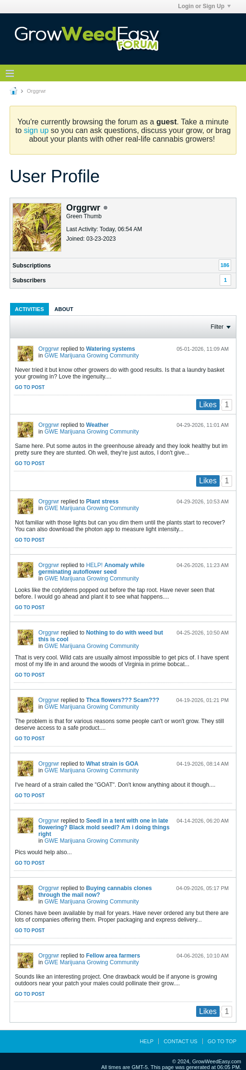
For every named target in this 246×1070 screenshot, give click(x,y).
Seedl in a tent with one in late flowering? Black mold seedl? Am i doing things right (104, 827)
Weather (97, 425)
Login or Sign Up (204, 6)
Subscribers (29, 280)
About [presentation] (64, 309)
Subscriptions (31, 265)
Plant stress (102, 501)
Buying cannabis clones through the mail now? (95, 891)
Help (146, 1041)
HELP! (94, 565)
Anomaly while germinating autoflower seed (91, 568)
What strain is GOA (112, 763)
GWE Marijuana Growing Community (92, 355)
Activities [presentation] (29, 309)
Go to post (30, 387)
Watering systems (110, 349)
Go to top (222, 1041)
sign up (36, 130)
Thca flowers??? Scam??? (122, 700)
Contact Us (181, 1041)
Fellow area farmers (113, 955)
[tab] (29, 308)
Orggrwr (48, 349)
